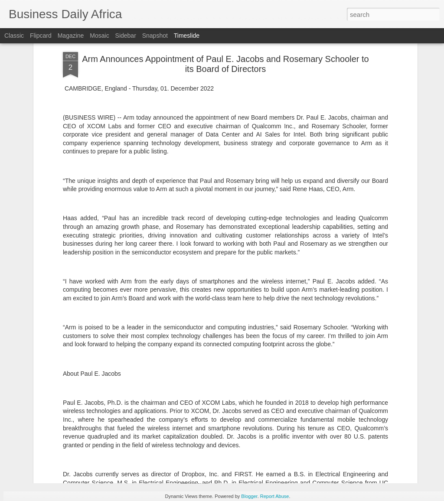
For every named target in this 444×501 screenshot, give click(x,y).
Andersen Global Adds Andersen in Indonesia (368, 430)
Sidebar (125, 35)
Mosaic (99, 35)
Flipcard (41, 35)
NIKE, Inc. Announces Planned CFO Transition (257, 359)
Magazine (71, 35)
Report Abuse (274, 496)
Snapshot (155, 35)
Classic (14, 35)
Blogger (249, 496)
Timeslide (186, 35)
